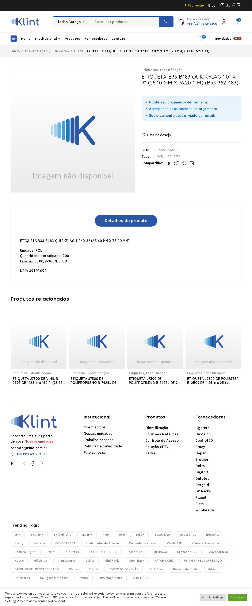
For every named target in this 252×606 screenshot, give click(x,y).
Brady (159, 156)
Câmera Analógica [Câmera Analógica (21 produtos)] (205, 543)
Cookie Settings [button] (213, 597)
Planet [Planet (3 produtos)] (93, 569)
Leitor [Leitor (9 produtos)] (90, 561)
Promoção (196, 5)
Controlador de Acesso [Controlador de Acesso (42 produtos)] (102, 543)
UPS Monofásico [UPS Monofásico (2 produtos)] (111, 578)
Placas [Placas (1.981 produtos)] (74, 569)
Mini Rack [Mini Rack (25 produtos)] (112, 561)
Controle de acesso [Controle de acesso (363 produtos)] (143, 543)
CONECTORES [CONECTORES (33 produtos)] (65, 543)
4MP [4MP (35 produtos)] (106, 535)
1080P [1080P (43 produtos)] (140, 535)
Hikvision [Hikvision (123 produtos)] (40, 561)
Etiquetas (61, 51)
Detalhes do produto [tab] (126, 220)
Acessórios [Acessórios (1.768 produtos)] (188, 535)
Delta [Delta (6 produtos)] (50, 552)
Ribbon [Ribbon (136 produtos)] (213, 569)
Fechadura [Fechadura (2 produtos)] (134, 552)
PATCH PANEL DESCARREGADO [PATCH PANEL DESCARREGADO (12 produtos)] (37, 569)
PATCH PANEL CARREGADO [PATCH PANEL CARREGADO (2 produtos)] (202, 561)
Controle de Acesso (162, 440)
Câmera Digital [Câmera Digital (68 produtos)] (26, 552)
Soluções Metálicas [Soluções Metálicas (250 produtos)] (54, 578)
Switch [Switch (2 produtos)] (84, 578)
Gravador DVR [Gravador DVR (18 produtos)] (187, 552)
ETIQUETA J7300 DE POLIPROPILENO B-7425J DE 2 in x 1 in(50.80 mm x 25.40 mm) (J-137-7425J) (154, 384)
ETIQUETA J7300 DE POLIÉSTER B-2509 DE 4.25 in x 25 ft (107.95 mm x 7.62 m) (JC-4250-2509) (213, 384)
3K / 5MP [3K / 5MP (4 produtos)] (37, 535)
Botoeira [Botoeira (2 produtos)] (212, 535)
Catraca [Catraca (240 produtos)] (39, 543)
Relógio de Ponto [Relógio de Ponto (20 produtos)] (185, 569)
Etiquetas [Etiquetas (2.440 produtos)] (72, 552)
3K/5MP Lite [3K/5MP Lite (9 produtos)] (62, 535)
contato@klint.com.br (29, 448)
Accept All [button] (237, 597)
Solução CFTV (157, 447)
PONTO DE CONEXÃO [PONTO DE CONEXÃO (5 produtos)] (123, 569)
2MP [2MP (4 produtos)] (18, 535)
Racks (150, 453)
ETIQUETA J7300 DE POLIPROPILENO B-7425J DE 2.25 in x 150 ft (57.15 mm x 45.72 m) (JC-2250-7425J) (94, 384)
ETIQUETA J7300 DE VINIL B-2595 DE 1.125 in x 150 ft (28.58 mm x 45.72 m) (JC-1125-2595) (37, 382)
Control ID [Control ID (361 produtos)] (174, 543)
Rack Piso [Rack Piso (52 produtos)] (156, 569)
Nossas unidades (39, 441)
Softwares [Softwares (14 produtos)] (22, 578)
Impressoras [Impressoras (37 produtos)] (66, 561)
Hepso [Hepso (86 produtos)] (19, 561)
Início (15, 51)
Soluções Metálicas (161, 434)
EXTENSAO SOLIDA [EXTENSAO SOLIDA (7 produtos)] (103, 552)
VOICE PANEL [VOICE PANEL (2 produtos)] (142, 578)
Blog (211, 5)
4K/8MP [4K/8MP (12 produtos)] (87, 535)
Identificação (36, 51)
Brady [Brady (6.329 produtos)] (19, 543)
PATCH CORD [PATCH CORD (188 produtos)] (164, 561)
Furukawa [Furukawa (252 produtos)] (160, 552)
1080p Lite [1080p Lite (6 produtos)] (162, 535)
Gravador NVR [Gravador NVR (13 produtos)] (218, 552)
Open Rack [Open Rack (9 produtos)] (137, 561)
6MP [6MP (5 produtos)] (122, 535)
